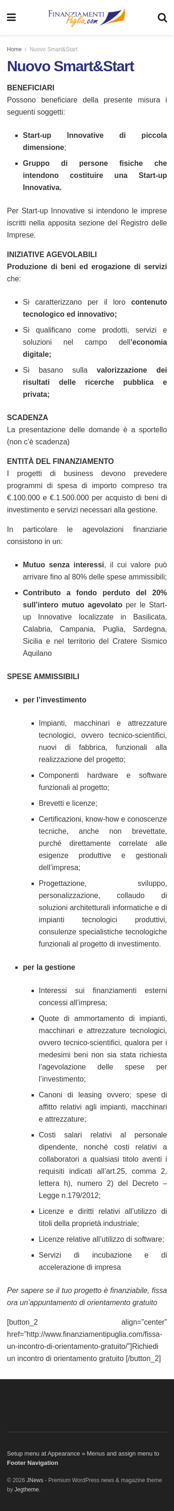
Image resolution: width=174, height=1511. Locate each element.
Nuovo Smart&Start (53, 49)
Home (14, 49)
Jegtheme (26, 1489)
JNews (34, 1480)
